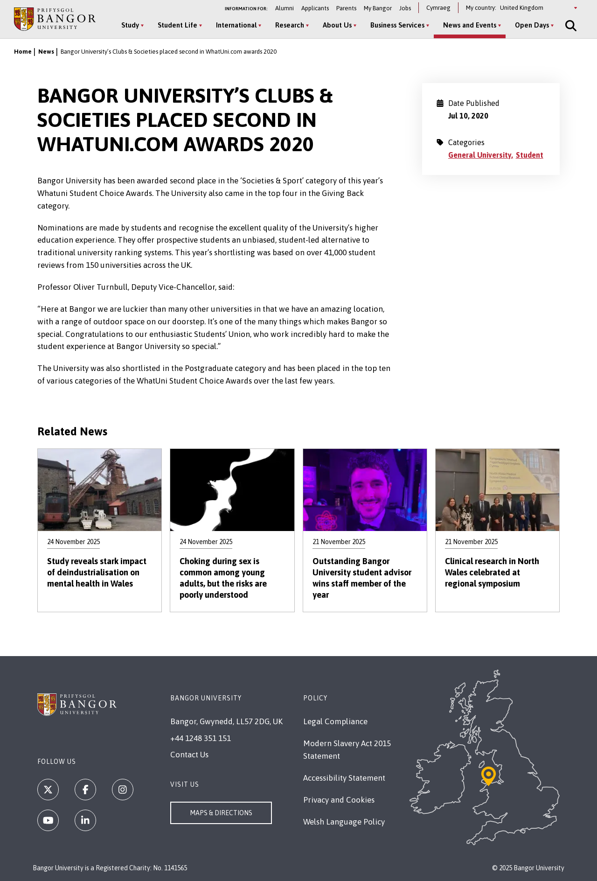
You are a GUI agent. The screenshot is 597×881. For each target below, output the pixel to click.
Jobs (405, 8)
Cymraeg (438, 8)
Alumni (284, 8)
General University (479, 155)
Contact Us (189, 754)
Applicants (315, 8)
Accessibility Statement (344, 778)
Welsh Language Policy (344, 821)
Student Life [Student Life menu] (177, 25)
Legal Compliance (335, 721)
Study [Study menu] (130, 25)
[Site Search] (570, 25)
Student (529, 155)
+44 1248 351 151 (200, 738)
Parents (346, 8)
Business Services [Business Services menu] (397, 25)
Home (23, 51)
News (46, 51)
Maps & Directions (221, 813)
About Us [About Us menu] (337, 25)
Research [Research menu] (289, 25)
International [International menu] (236, 25)
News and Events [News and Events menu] (469, 25)
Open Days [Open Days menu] (532, 25)
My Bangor (378, 8)
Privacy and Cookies (339, 799)
